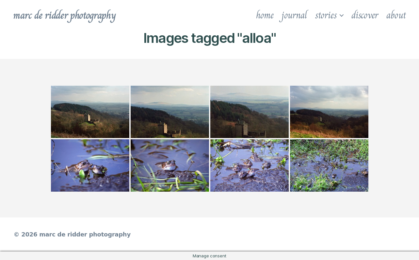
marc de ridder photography (64, 15)
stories (326, 15)
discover (364, 15)
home (265, 15)
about (396, 15)
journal (294, 15)
